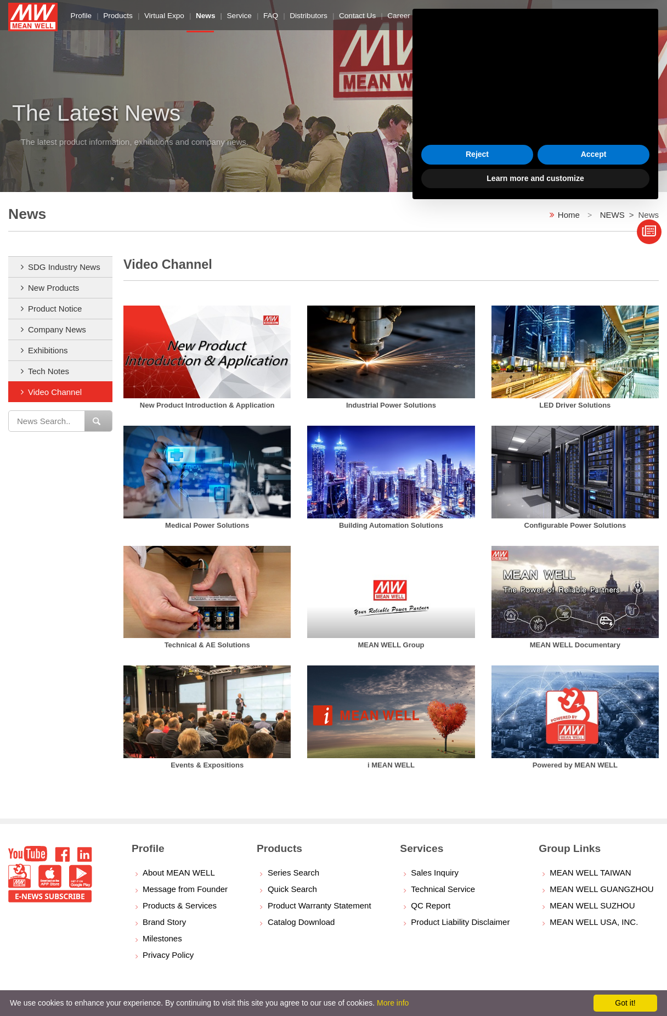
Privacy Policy (168, 954)
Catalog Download (301, 922)
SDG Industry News (64, 267)
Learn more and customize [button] (535, 985)
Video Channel (55, 392)
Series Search (293, 872)
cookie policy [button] (463, 882)
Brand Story (164, 922)
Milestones (162, 938)
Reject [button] (477, 962)
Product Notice (55, 308)
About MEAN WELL (179, 872)
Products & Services (180, 905)
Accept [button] (594, 962)
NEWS (612, 214)
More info (393, 1002)
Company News (57, 329)
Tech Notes (48, 371)
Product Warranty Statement (319, 905)
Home (569, 214)
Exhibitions (48, 350)
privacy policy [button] (497, 849)
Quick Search (292, 889)
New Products (53, 287)
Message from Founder (185, 889)
